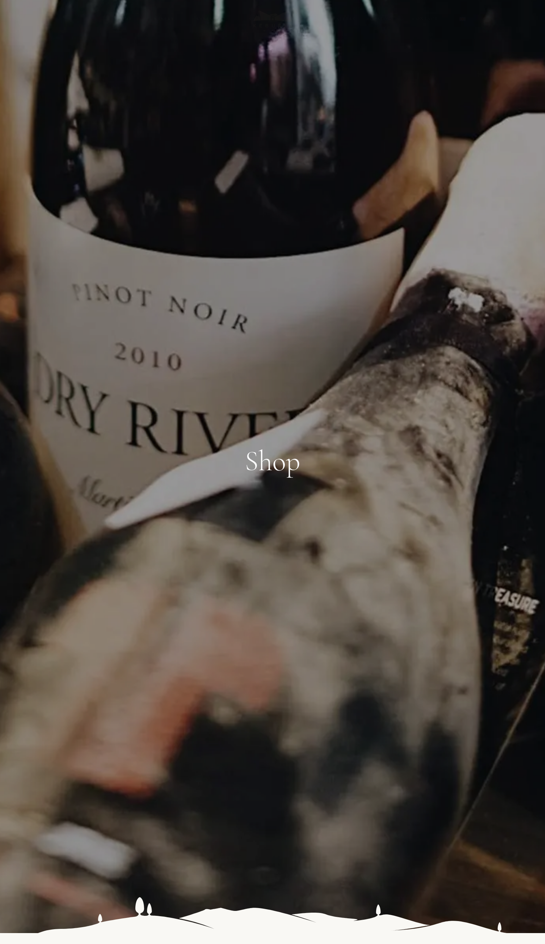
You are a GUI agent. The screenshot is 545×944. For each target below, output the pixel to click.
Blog (384, 19)
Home (125, 19)
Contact (426, 19)
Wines (204, 19)
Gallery (344, 19)
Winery (164, 19)
